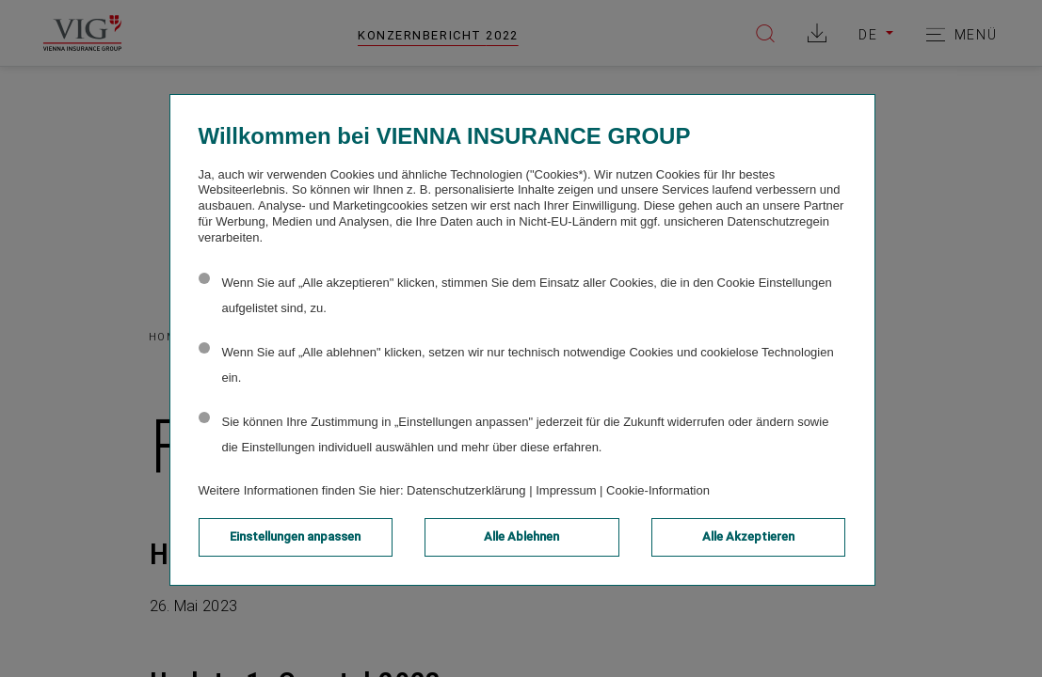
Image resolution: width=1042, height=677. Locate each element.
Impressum (566, 490)
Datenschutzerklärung (466, 490)
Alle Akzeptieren (748, 536)
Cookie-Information (658, 490)
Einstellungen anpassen (295, 536)
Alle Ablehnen (521, 536)
